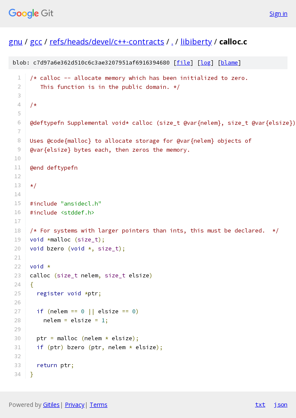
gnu (16, 41)
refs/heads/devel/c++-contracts (106, 41)
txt (260, 404)
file (183, 62)
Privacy (74, 404)
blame (229, 62)
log (205, 62)
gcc (36, 41)
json (280, 404)
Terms (98, 404)
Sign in (278, 13)
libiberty (196, 41)
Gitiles (51, 404)
